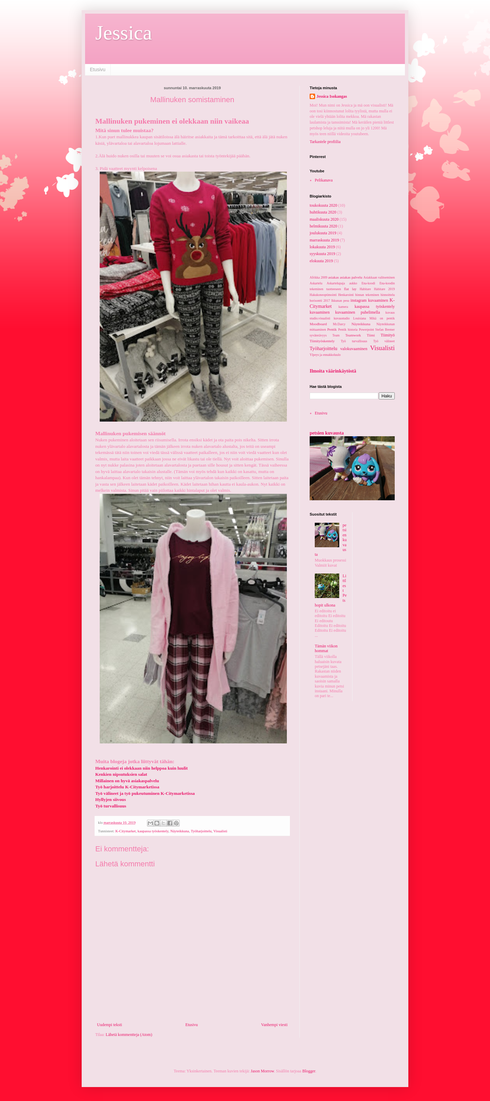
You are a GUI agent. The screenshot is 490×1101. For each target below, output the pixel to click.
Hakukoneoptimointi (323, 295)
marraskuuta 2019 (324, 240)
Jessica (123, 32)
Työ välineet (384, 341)
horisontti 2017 (320, 300)
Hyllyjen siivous (110, 799)
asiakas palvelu (351, 277)
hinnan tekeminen (367, 295)
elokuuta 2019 (321, 260)
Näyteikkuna (179, 831)
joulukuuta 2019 (323, 233)
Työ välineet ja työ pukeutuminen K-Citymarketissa (145, 793)
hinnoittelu (387, 295)
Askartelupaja (336, 283)
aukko (353, 283)
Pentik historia (348, 329)
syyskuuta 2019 (322, 253)
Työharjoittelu (201, 831)
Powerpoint (366, 329)
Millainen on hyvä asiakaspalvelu (127, 780)
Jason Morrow (262, 1071)
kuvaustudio (342, 318)
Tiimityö (387, 335)
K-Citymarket (125, 831)
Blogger (308, 1071)
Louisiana (359, 318)
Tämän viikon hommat (326, 648)
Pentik (332, 329)
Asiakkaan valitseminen (379, 277)
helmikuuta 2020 (323, 226)
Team (336, 335)
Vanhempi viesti (274, 1024)
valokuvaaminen (353, 348)
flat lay (350, 289)
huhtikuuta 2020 (323, 212)
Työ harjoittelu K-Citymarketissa (127, 786)
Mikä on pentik (382, 318)
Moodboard (318, 324)
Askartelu (316, 283)
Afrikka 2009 (318, 277)
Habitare (365, 289)
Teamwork (353, 335)
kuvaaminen (320, 312)
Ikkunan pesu (340, 300)
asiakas (333, 277)
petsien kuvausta (327, 433)
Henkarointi (346, 295)
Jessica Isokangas (331, 96)
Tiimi (371, 335)
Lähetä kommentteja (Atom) (129, 1034)
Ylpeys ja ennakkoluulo (325, 355)
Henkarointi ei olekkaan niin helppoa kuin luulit (141, 768)
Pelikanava (324, 180)
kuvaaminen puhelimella (357, 312)
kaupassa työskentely (152, 831)
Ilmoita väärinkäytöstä (333, 371)
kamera (343, 307)
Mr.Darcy (339, 324)
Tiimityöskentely (322, 341)
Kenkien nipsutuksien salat (121, 774)
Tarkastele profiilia (325, 141)
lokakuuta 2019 (322, 247)
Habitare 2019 (384, 289)
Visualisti (220, 831)
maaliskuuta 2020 (324, 219)
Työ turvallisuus (354, 341)
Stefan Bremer (385, 329)
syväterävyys (318, 335)
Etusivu (97, 69)
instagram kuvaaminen (369, 300)
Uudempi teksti (109, 1024)
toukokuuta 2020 (323, 205)
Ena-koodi (368, 283)
